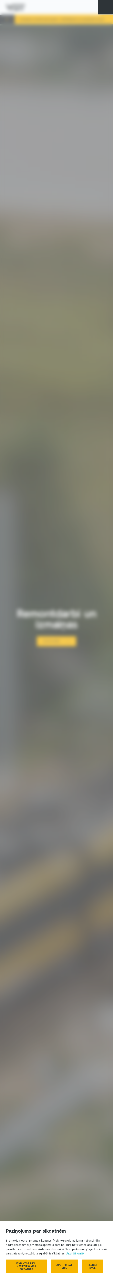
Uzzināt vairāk (75, 1253)
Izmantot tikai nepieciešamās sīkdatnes (26, 1266)
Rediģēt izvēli (93, 1266)
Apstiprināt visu (64, 1266)
